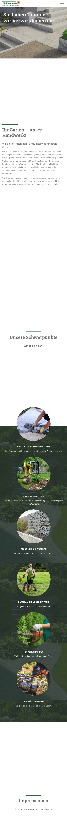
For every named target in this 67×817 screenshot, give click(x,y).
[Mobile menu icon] (62, 3)
